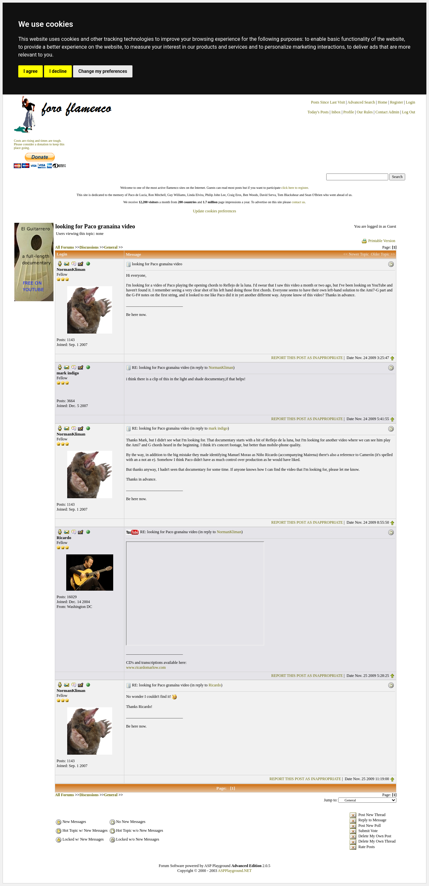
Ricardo (214, 685)
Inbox (336, 112)
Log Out (408, 112)
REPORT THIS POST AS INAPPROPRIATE (307, 357)
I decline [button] (58, 71)
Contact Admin (387, 112)
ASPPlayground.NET (235, 870)
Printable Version (378, 240)
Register (397, 102)
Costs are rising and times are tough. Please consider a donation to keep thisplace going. (39, 144)
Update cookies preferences (214, 211)
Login (410, 102)
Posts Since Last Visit (328, 102)
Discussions (89, 247)
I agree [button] (30, 71)
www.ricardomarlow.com (146, 667)
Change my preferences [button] (102, 71)
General (110, 247)
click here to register (294, 187)
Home (382, 102)
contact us (298, 202)
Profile (348, 112)
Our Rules (365, 112)
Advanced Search (361, 102)
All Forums (64, 247)
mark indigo (217, 428)
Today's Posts (318, 112)
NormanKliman (220, 367)
